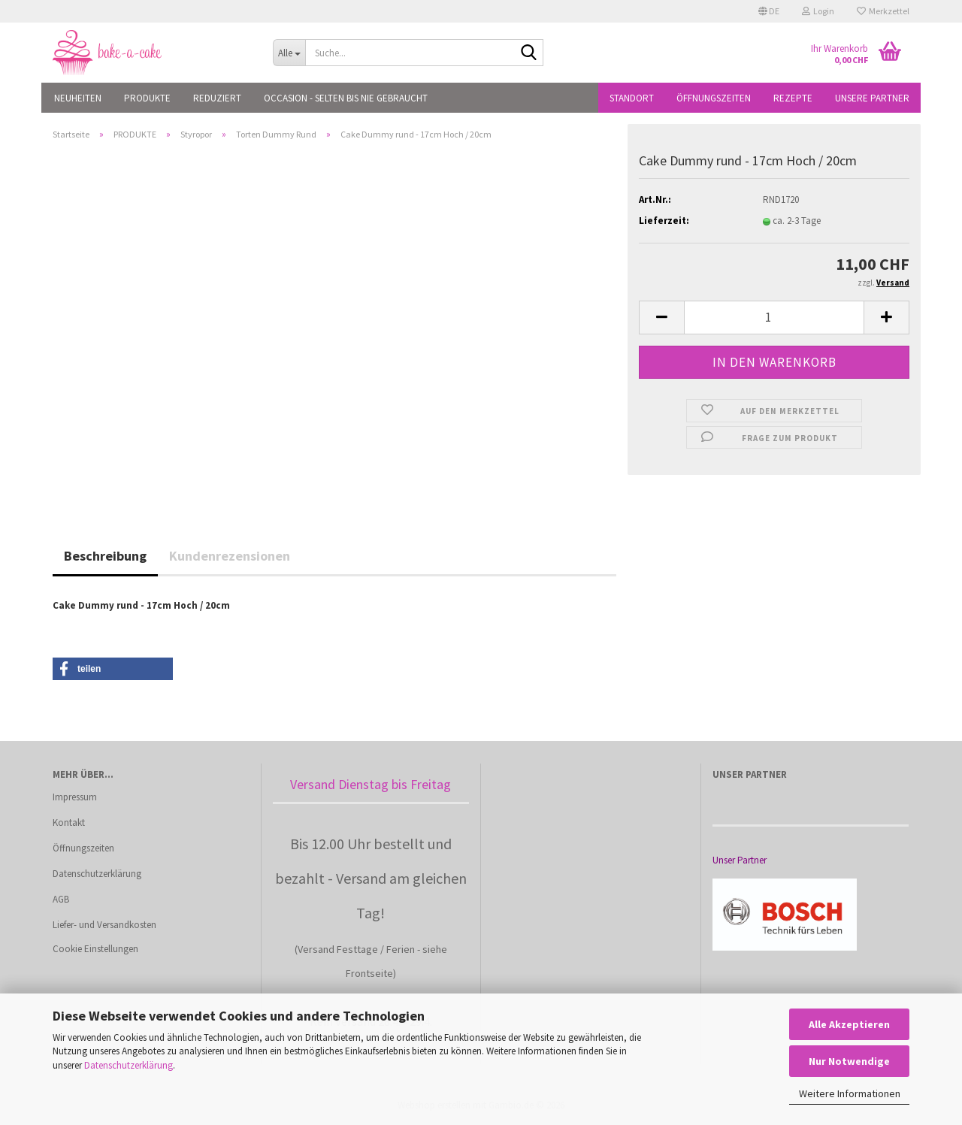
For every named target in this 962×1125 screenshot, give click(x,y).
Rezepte (792, 98)
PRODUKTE (147, 98)
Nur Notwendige (849, 1061)
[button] (769, 11)
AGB (61, 899)
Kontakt (69, 822)
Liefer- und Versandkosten (104, 924)
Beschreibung (105, 555)
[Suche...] (289, 52)
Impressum (75, 797)
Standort (632, 98)
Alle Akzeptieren (849, 1024)
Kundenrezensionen (229, 555)
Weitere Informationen (849, 1093)
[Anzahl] (774, 317)
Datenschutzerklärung (128, 1065)
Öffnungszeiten (713, 98)
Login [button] (818, 11)
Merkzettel (883, 11)
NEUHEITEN (77, 98)
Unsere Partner (872, 98)
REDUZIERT (217, 98)
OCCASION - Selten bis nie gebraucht (346, 98)
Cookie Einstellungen (95, 948)
